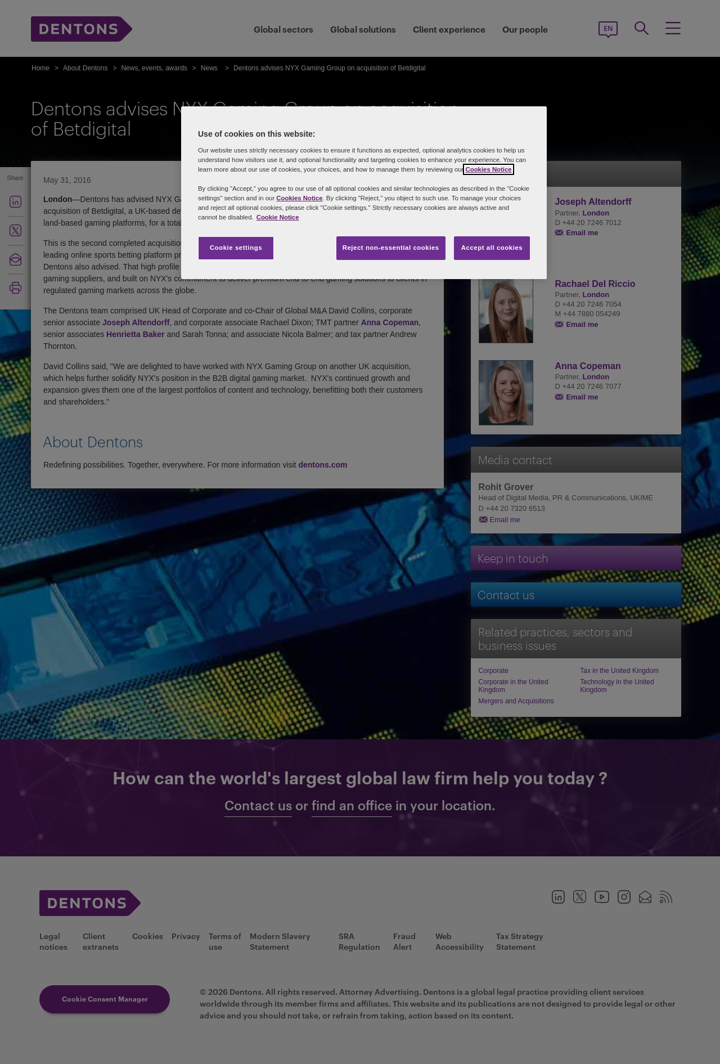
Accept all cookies (492, 247)
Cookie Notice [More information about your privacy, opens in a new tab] (277, 217)
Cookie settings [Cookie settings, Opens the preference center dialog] (236, 247)
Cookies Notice (488, 169)
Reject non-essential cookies (391, 247)
